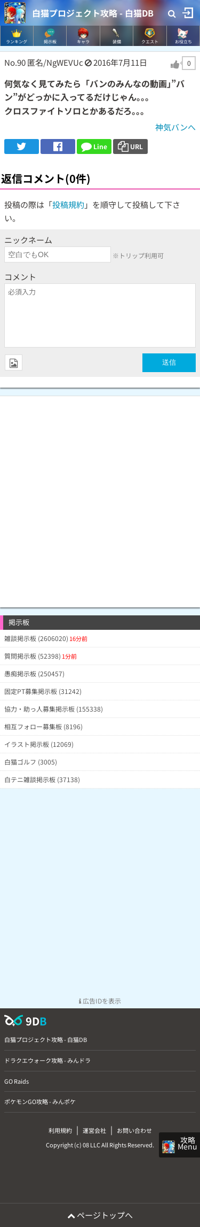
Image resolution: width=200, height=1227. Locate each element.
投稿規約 (68, 204)
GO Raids (16, 1081)
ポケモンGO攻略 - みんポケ (40, 1101)
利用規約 (60, 1130)
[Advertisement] (100, 496)
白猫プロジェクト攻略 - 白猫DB (93, 12)
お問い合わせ (134, 1130)
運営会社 (94, 1130)
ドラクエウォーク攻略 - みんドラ (47, 1060)
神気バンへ (175, 127)
